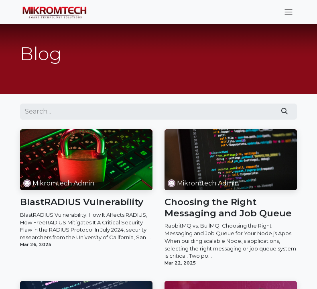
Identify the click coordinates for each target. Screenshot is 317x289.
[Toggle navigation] (288, 12)
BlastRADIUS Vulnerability (81, 202)
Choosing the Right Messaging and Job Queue (228, 207)
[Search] (284, 112)
